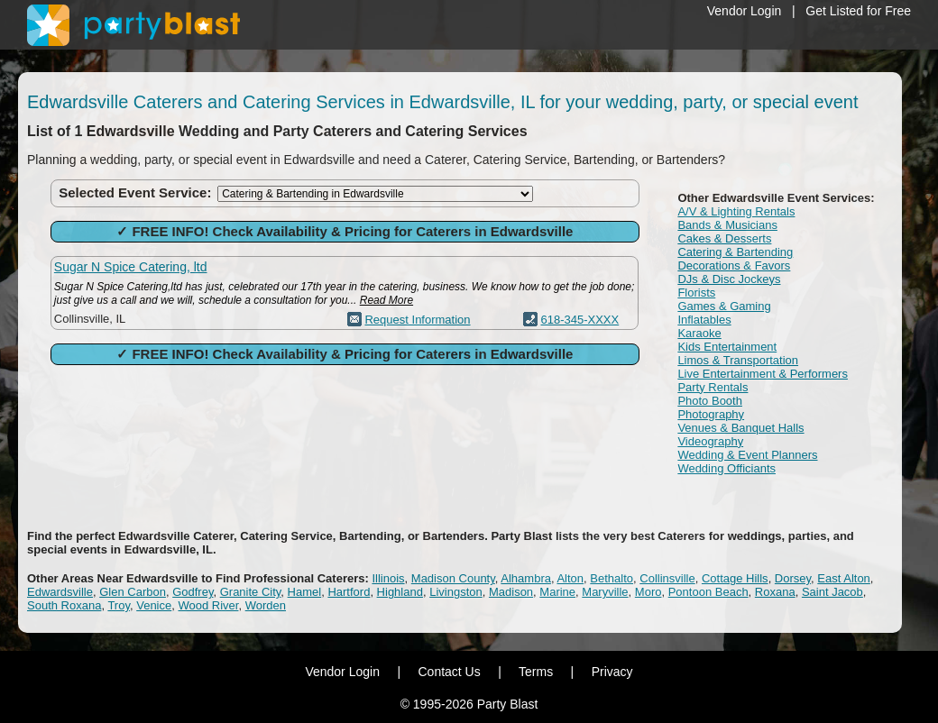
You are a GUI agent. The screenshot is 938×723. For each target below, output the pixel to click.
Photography (710, 414)
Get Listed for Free (858, 11)
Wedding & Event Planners (747, 455)
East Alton (843, 578)
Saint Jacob (832, 592)
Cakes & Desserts (724, 238)
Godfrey (192, 592)
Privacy (612, 671)
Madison (511, 592)
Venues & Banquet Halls (740, 428)
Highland (400, 592)
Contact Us (449, 671)
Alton (570, 578)
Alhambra (526, 578)
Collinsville (666, 578)
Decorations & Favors (733, 265)
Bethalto (611, 578)
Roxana (775, 592)
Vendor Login (744, 11)
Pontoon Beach (708, 592)
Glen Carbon (132, 592)
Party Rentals (712, 387)
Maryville (605, 592)
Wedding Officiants (726, 468)
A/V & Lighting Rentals (736, 211)
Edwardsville (60, 592)
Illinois (388, 578)
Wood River (208, 605)
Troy (118, 605)
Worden (265, 605)
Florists (696, 292)
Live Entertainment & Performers (762, 373)
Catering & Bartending (735, 252)
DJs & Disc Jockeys (728, 279)
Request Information (417, 319)
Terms (536, 671)
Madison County (453, 578)
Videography (710, 441)
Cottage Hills (735, 578)
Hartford (348, 592)
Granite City (250, 592)
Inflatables (704, 319)
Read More (386, 300)
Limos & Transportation (737, 360)
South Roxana (64, 605)
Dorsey (793, 578)
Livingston (456, 592)
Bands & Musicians (727, 225)
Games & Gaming (723, 306)
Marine (557, 592)
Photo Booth (709, 400)
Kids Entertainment (727, 346)
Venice (153, 605)
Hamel (305, 592)
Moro (648, 592)
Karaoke (699, 333)
